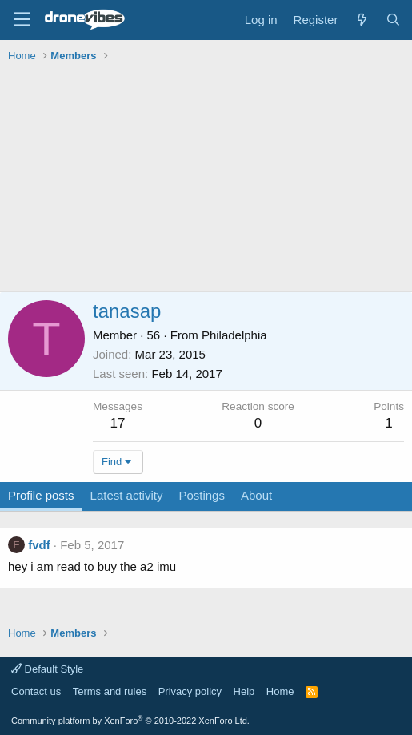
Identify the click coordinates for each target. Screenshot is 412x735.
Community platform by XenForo (130, 720)
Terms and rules (109, 691)
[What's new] (361, 19)
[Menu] (22, 20)
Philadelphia (234, 335)
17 (118, 423)
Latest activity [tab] (126, 495)
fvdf (39, 545)
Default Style (47, 669)
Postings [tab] (201, 495)
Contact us (36, 691)
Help (244, 691)
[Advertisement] (210, 179)
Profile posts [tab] (41, 495)
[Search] (393, 19)
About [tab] (256, 495)
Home (280, 691)
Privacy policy (190, 691)
